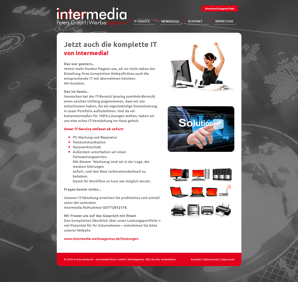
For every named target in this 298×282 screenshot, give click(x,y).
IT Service (142, 21)
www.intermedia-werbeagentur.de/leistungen (101, 238)
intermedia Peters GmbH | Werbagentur (120, 259)
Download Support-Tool (219, 8)
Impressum (224, 21)
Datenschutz (211, 259)
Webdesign (170, 21)
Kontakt (195, 21)
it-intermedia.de (83, 259)
